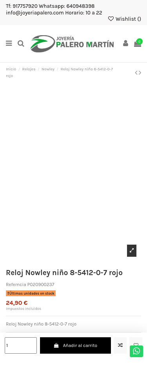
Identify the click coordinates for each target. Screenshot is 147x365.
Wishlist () (124, 19)
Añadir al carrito (75, 345)
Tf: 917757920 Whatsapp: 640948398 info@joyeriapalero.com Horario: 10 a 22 (54, 9)
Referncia (16, 284)
